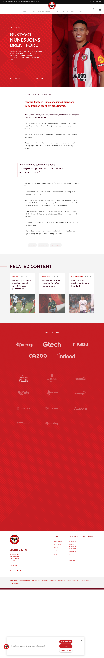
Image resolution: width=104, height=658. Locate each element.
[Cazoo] (38, 356)
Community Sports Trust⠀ (23, 2)
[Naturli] (52, 453)
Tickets (65, 11)
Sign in (92, 2)
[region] (45, 646)
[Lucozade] (80, 498)
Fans (73, 11)
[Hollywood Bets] (24, 344)
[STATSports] (23, 423)
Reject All (65, 646)
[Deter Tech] (23, 408)
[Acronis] (80, 423)
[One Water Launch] (80, 453)
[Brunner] (23, 468)
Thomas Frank (43, 245)
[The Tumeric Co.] (52, 498)
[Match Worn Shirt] (52, 468)
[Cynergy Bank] (52, 378)
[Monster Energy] (52, 393)
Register (98, 2)
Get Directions (14, 565)
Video (33, 11)
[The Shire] (52, 483)
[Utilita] (23, 453)
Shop (79, 11)
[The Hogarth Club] (23, 498)
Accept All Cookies (66, 641)
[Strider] (52, 408)
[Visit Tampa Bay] (52, 438)
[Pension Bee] (80, 378)
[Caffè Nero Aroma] (52, 513)
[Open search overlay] (93, 8)
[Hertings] (80, 393)
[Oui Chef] (80, 468)
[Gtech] (52, 344)
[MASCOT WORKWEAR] (80, 438)
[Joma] (80, 344)
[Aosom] (80, 408)
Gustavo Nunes (55, 245)
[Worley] (52, 423)
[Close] (81, 641)
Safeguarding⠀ (35, 2)
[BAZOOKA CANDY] (23, 393)
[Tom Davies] (80, 483)
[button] (6, 646)
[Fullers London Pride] (23, 378)
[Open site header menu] (100, 9)
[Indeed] (66, 355)
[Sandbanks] (23, 483)
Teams (57, 11)
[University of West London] (23, 438)
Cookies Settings (66, 650)
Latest (25, 11)
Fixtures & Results (44, 11)
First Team (13, 28)
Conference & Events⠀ (9, 2)
